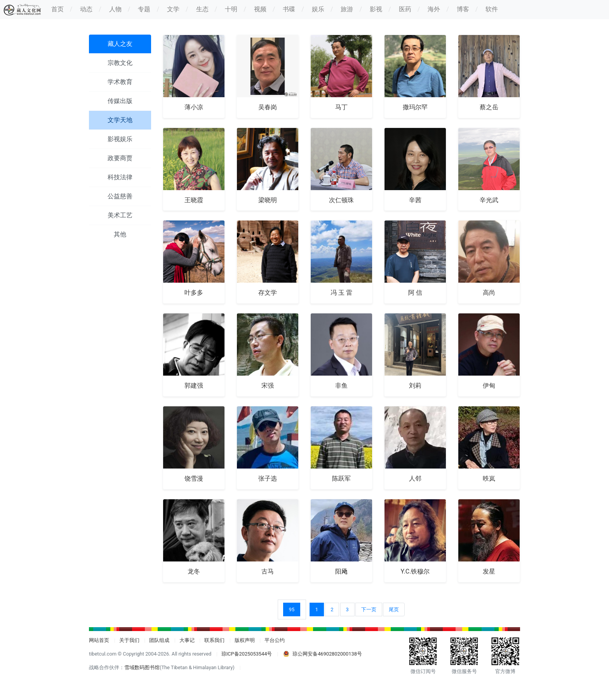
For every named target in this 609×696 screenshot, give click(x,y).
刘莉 (415, 385)
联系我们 (214, 640)
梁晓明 (267, 200)
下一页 (368, 609)
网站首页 (99, 640)
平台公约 (274, 640)
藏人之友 (120, 43)
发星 (489, 571)
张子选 (267, 478)
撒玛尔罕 (415, 107)
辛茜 (415, 200)
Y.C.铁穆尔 (415, 571)
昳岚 (489, 478)
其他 (120, 234)
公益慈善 (120, 196)
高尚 (489, 292)
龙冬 (194, 571)
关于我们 (129, 640)
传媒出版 (120, 101)
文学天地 (120, 120)
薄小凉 (193, 107)
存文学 (267, 292)
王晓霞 (193, 200)
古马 (267, 571)
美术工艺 (120, 215)
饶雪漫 (193, 478)
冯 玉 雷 (341, 292)
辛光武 (489, 200)
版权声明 (245, 640)
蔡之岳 (489, 107)
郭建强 (193, 385)
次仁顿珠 (341, 200)
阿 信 (415, 292)
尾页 (394, 609)
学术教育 (120, 82)
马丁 (341, 107)
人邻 (415, 478)
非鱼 (341, 385)
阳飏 (341, 571)
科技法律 (120, 177)
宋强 (267, 385)
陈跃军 (341, 478)
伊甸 (489, 385)
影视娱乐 (120, 139)
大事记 (187, 640)
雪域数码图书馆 (142, 667)
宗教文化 (120, 62)
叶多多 (193, 292)
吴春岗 (267, 107)
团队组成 (159, 640)
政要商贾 (120, 158)
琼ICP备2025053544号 (246, 654)
